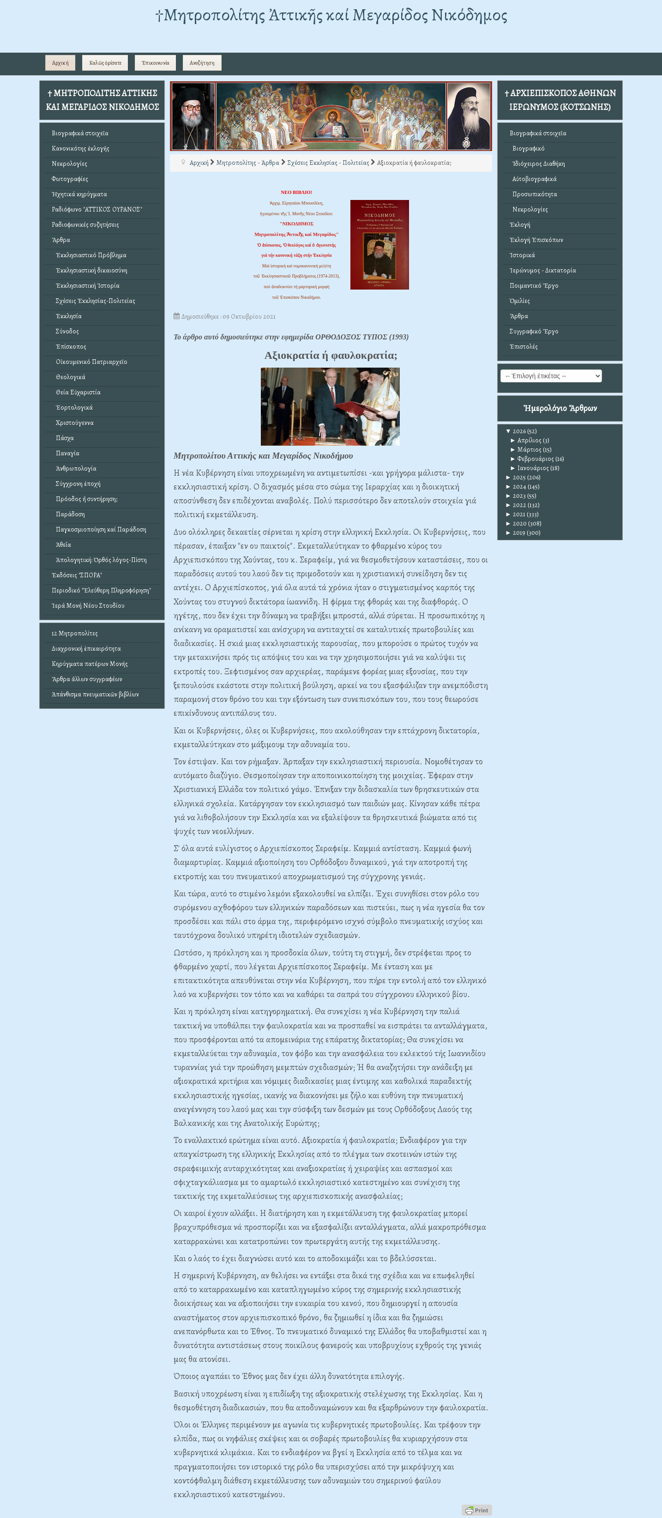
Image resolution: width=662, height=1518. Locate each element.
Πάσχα (63, 438)
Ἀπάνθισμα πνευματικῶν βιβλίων (95, 694)
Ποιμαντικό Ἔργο (534, 285)
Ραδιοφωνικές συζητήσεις (85, 224)
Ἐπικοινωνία (155, 63)
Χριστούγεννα (73, 422)
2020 (516, 523)
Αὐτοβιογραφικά (533, 179)
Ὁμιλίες (520, 300)
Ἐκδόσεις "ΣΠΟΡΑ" (77, 575)
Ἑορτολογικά (72, 407)
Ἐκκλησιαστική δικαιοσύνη (89, 270)
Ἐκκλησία (67, 316)
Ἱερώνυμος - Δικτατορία (543, 270)
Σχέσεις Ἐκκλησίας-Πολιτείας (93, 300)
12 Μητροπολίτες (75, 633)
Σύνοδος (65, 331)
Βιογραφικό (527, 148)
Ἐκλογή (520, 224)
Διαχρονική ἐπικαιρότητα (86, 648)
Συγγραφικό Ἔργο (534, 331)
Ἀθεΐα (61, 544)
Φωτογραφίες (70, 179)
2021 (515, 514)
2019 (515, 532)
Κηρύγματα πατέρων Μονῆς (90, 663)
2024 (515, 486)
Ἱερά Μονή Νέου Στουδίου (88, 605)
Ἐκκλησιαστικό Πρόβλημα (89, 255)
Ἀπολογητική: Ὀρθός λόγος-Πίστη (99, 560)
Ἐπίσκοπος (69, 346)
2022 (515, 505)
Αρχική (60, 63)
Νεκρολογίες (69, 163)
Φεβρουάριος (532, 458)
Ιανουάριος (529, 468)
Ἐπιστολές (524, 346)
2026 (515, 431)
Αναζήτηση (202, 63)
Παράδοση (68, 514)
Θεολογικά (68, 377)
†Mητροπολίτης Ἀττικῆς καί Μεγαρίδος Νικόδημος (331, 14)
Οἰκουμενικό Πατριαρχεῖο (89, 361)
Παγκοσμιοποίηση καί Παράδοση (99, 529)
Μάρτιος (526, 449)
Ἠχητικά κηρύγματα (79, 194)
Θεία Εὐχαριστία (76, 392)
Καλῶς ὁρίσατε (105, 63)
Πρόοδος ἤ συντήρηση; (84, 499)
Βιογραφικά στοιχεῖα (80, 133)
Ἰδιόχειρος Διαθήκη (537, 163)
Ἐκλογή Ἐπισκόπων (536, 240)
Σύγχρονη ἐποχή (76, 483)
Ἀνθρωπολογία (74, 468)
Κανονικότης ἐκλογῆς (80, 148)
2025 (515, 477)
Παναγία (65, 453)
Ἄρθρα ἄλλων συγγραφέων (87, 679)
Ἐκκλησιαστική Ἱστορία (86, 285)
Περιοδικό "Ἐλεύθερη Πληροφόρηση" (101, 590)
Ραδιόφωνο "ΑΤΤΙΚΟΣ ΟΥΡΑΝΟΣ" (97, 209)
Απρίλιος (526, 440)
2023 (515, 495)
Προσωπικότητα (533, 194)
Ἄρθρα (61, 240)
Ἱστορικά (522, 255)
